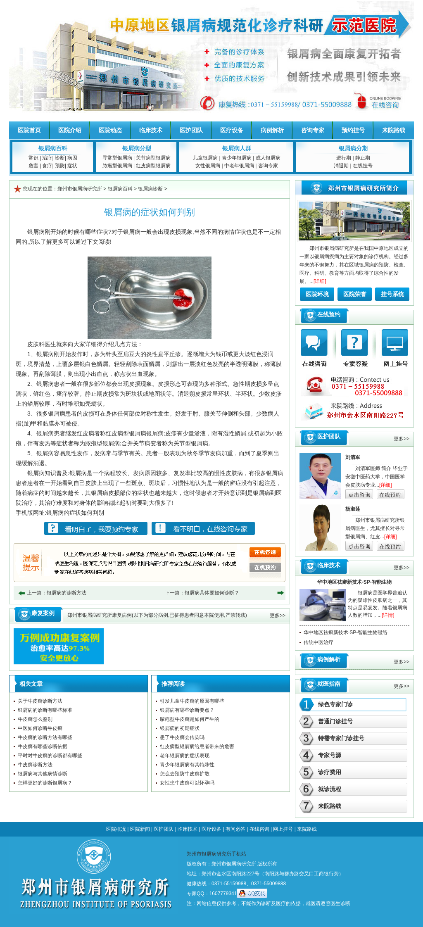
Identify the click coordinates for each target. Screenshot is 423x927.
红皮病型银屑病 (153, 166)
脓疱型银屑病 (117, 166)
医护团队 (191, 130)
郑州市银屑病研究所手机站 (216, 854)
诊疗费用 (329, 772)
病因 (72, 158)
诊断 (60, 158)
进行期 (343, 158)
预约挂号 (353, 130)
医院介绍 (69, 130)
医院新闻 (140, 829)
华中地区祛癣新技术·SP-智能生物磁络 (345, 632)
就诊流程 (329, 789)
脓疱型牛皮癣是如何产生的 (189, 719)
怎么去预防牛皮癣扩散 (184, 774)
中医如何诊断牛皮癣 (40, 728)
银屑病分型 (136, 148)
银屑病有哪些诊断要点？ (187, 710)
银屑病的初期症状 (180, 728)
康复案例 (43, 613)
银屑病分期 (353, 148)
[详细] (320, 281)
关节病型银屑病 (153, 158)
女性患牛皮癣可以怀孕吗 (187, 783)
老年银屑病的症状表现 (184, 755)
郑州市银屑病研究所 (79, 189)
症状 (72, 166)
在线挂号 (363, 166)
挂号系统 (392, 294)
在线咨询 (259, 829)
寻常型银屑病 (117, 158)
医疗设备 (231, 130)
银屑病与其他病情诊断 (42, 774)
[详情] (388, 615)
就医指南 (328, 683)
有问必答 (235, 829)
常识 (33, 158)
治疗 (47, 158)
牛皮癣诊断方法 (35, 765)
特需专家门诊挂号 (341, 738)
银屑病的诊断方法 (66, 593)
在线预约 (328, 314)
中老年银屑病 (239, 166)
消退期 (341, 166)
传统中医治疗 (318, 642)
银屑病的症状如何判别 (75, 512)
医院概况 (116, 829)
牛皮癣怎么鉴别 (35, 719)
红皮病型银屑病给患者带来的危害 (197, 746)
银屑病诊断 (150, 189)
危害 (33, 166)
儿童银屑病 (205, 158)
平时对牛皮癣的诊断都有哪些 (50, 755)
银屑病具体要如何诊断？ (212, 593)
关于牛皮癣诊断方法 (40, 701)
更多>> (277, 615)
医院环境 (317, 294)
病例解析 (272, 130)
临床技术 (150, 130)
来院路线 (393, 130)
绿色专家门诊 (335, 704)
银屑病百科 (52, 148)
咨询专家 (312, 130)
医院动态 (110, 130)
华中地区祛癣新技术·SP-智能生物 (354, 582)
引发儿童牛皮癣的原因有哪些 (192, 701)
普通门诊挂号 (335, 721)
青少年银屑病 (237, 158)
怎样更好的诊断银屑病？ (45, 783)
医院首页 (29, 130)
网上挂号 (283, 829)
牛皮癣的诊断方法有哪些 (45, 737)
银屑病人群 (236, 148)
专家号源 (329, 755)
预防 (60, 166)
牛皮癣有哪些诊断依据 (42, 746)
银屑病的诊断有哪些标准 (45, 710)
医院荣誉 (354, 294)
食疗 (47, 166)
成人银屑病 (268, 158)
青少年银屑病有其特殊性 (187, 765)
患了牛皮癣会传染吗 (182, 737)
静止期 (362, 158)
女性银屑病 (207, 166)
